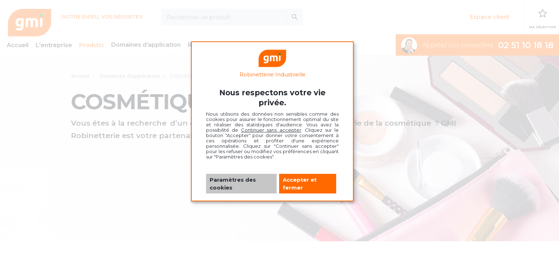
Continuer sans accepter (271, 130)
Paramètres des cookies (233, 183)
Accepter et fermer (300, 183)
